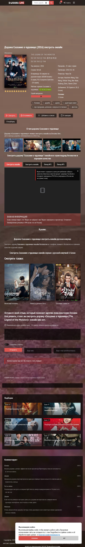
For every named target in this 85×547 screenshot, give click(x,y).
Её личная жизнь (10, 472)
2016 (42, 66)
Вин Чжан (75, 80)
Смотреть (10, 115)
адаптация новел (70, 103)
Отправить (13, 350)
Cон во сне (8, 492)
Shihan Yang (67, 80)
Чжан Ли (68, 73)
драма (57, 103)
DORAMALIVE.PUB (9, 378)
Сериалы (17, 378)
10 (25, 91)
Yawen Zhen (72, 83)
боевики (37, 103)
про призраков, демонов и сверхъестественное (50, 107)
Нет (64, 538)
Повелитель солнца (11, 482)
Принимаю (34, 538)
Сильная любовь (10, 513)
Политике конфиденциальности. (49, 535)
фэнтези (74, 107)
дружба (47, 103)
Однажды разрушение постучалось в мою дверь (20, 502)
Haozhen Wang (69, 77)
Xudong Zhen (62, 83)
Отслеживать (26, 115)
